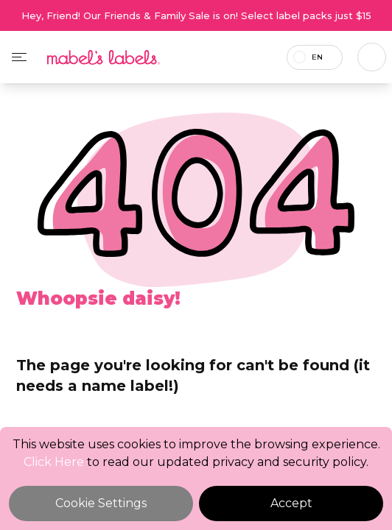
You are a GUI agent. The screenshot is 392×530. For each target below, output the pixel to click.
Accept (291, 503)
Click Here (54, 462)
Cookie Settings (101, 503)
